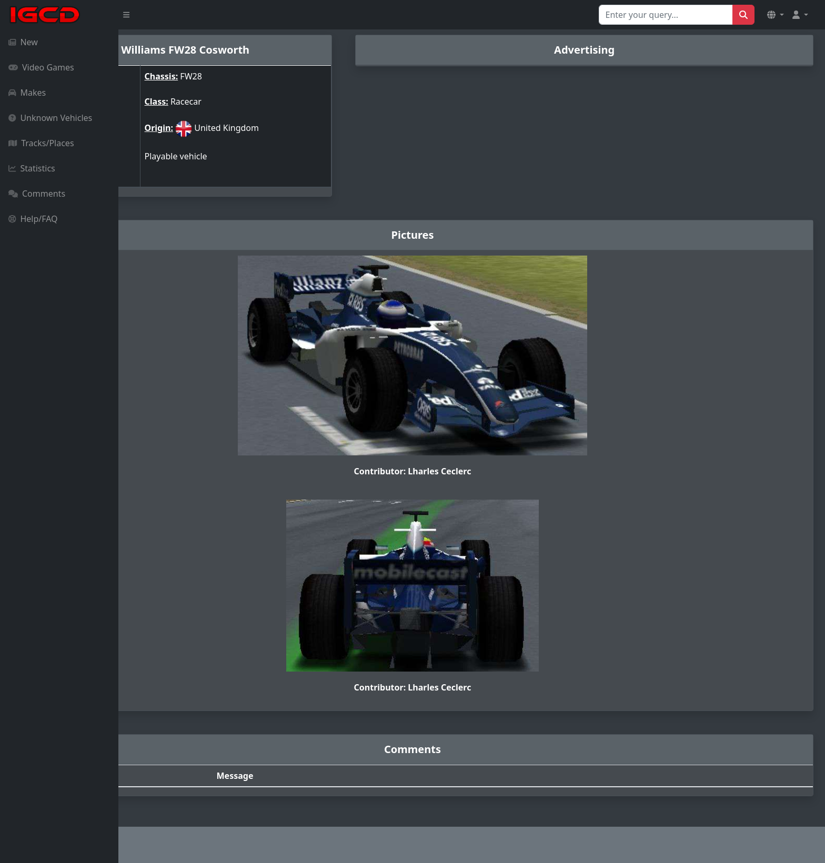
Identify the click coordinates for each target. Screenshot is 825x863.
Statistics (31, 168)
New (23, 42)
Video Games (41, 67)
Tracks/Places (41, 143)
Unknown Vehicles (50, 118)
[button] (775, 14)
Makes (27, 92)
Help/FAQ (33, 219)
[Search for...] (666, 15)
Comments (36, 193)
